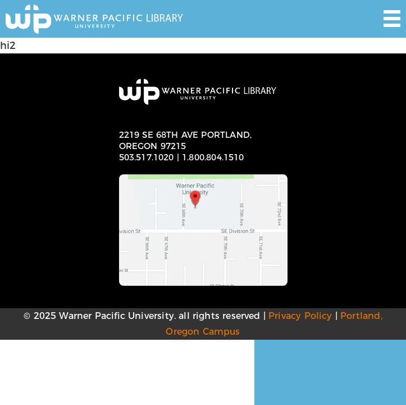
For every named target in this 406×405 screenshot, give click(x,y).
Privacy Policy (300, 315)
